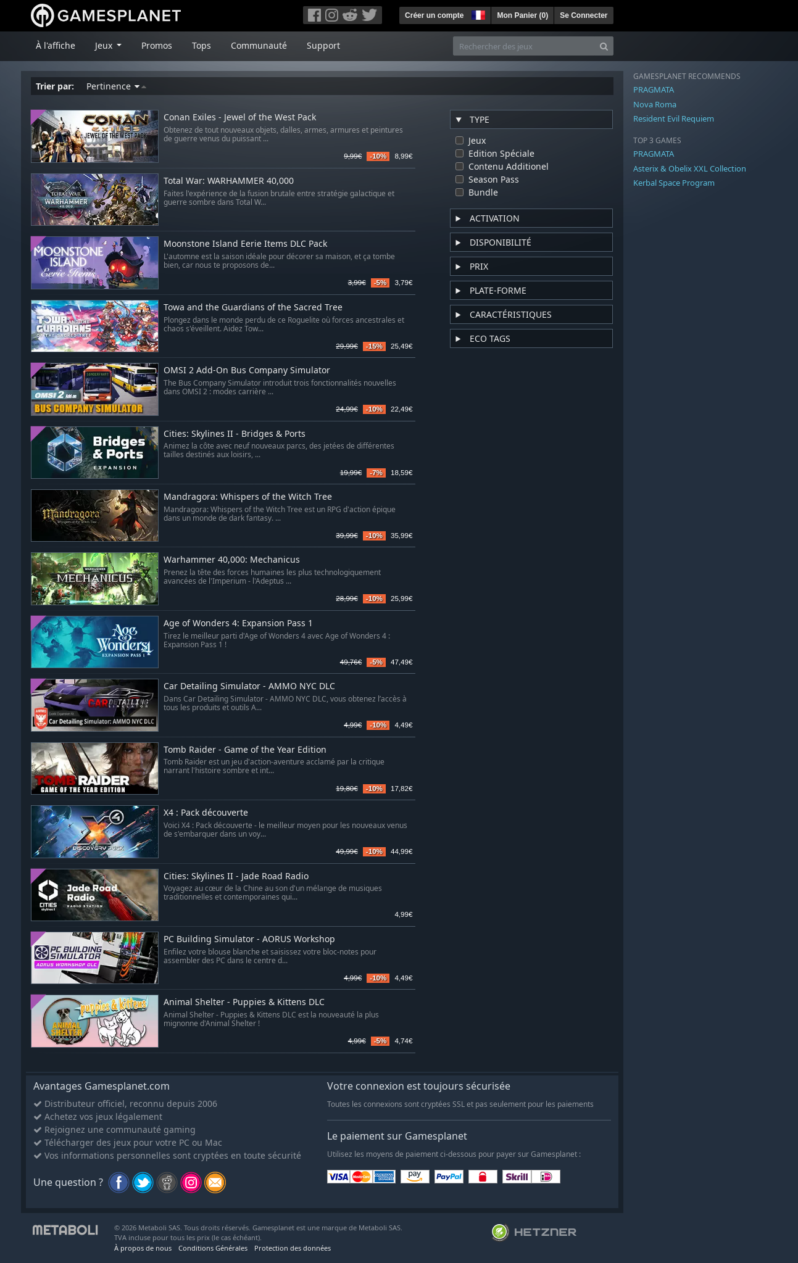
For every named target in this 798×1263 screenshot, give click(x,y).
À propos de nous (143, 1248)
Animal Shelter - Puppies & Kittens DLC (244, 1002)
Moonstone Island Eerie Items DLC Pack (245, 244)
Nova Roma (654, 104)
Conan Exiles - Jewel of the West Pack (240, 117)
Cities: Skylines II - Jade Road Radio (236, 876)
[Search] (603, 46)
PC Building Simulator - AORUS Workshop (249, 939)
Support (323, 45)
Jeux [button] (105, 45)
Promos (156, 45)
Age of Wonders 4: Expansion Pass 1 (238, 623)
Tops (201, 45)
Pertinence (116, 86)
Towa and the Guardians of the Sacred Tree (253, 307)
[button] (477, 13)
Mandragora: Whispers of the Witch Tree (248, 497)
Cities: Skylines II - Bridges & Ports (234, 434)
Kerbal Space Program (674, 182)
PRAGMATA (653, 89)
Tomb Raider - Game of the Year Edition (245, 750)
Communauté (259, 45)
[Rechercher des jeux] (524, 46)
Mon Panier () (522, 15)
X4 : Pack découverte (206, 813)
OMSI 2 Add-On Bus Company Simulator (247, 370)
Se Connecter (583, 15)
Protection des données (292, 1248)
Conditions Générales (212, 1248)
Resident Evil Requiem (673, 118)
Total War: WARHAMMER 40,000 (229, 181)
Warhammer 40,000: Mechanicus (232, 560)
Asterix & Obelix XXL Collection (689, 168)
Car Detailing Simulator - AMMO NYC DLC (249, 686)
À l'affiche (55, 45)
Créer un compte (434, 15)
